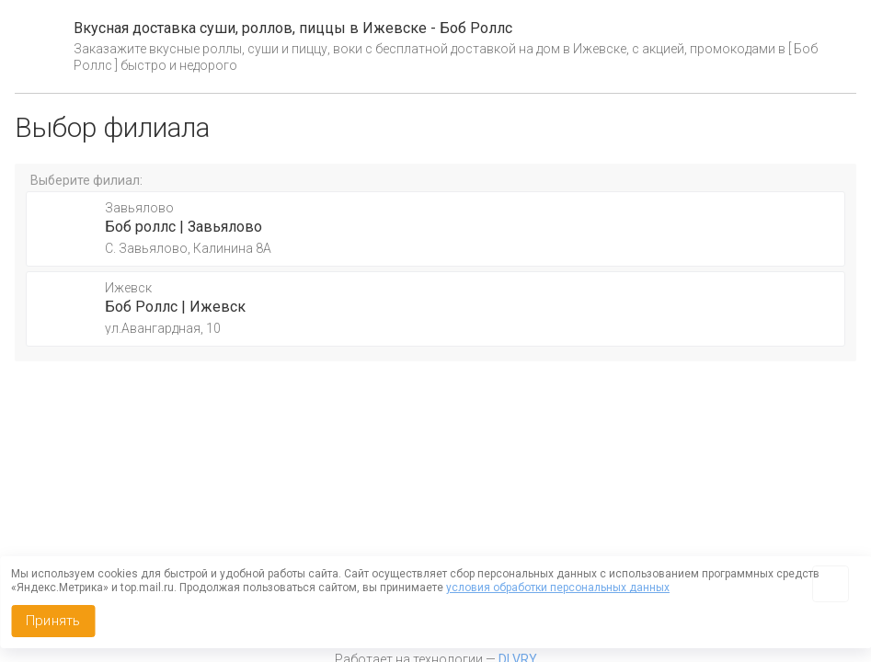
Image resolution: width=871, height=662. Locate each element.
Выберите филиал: (86, 180)
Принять (53, 620)
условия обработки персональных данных (558, 587)
